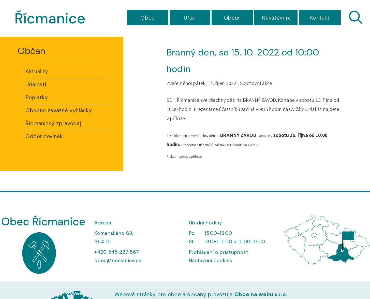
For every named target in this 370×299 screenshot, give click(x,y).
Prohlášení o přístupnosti (219, 252)
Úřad (190, 17)
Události (35, 84)
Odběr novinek (44, 136)
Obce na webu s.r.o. (261, 294)
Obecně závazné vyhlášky (58, 110)
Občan (232, 17)
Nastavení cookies (210, 260)
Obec (147, 17)
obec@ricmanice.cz (117, 260)
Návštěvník (276, 17)
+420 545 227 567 (116, 252)
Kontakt (320, 17)
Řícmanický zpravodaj (53, 123)
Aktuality (36, 71)
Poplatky (36, 97)
